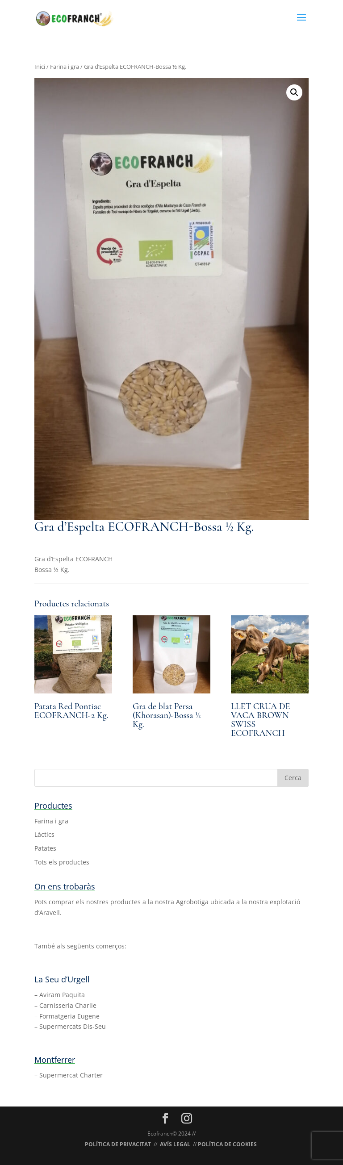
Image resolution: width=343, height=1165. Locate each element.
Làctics (44, 834)
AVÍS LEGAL (175, 1144)
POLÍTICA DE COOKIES (227, 1144)
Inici (39, 67)
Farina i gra (64, 67)
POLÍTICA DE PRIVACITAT (118, 1144)
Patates (45, 848)
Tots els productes (61, 862)
